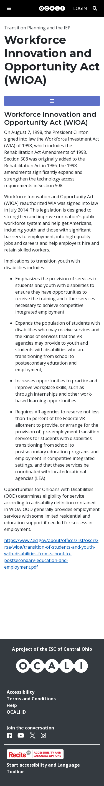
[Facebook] (9, 735)
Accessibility (20, 692)
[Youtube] (20, 735)
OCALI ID (16, 712)
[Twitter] (32, 735)
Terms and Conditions (31, 699)
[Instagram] (43, 735)
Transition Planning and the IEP (37, 28)
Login (80, 8)
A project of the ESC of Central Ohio (52, 649)
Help (12, 705)
